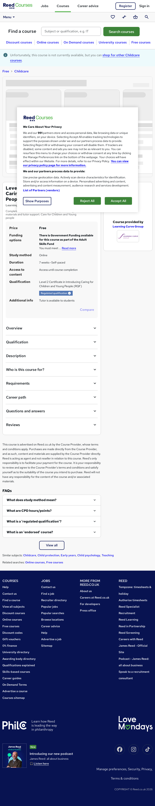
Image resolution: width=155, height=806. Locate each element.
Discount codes (12, 633)
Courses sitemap (13, 698)
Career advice (88, 6)
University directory (15, 652)
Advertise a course (14, 691)
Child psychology (88, 555)
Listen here (41, 763)
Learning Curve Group (128, 218)
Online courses (48, 42)
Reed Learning (128, 619)
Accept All (118, 201)
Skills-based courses (16, 672)
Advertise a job (51, 639)
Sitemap (46, 645)
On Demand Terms (14, 684)
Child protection (48, 555)
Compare (87, 310)
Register (125, 6)
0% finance (9, 645)
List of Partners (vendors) (41, 190)
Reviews (51, 424)
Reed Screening (129, 633)
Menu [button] (9, 17)
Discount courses (19, 42)
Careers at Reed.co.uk (94, 597)
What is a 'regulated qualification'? (34, 521)
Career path (51, 397)
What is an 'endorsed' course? (30, 532)
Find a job (47, 594)
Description (51, 355)
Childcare (21, 71)
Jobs (44, 6)
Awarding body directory (19, 659)
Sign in (144, 6)
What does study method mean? (32, 500)
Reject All (87, 201)
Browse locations (52, 619)
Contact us (9, 594)
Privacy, (147, 769)
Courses (63, 6)
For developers (90, 604)
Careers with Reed (131, 639)
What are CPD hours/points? (29, 511)
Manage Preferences (111, 769)
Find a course (22, 31)
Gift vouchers (11, 639)
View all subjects (13, 606)
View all (52, 545)
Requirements (51, 383)
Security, (134, 769)
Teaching (108, 555)
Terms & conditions (124, 778)
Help (5, 587)
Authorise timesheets (133, 600)
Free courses (141, 42)
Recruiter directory (54, 600)
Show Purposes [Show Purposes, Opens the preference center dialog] (37, 201)
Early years (68, 555)
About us (86, 591)
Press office (88, 610)
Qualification (51, 342)
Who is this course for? (51, 369)
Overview (51, 328)
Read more (69, 248)
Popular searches (52, 613)
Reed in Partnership (132, 626)
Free (5, 71)
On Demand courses (79, 42)
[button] (69, 293)
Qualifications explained (18, 665)
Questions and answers (51, 411)
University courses (113, 42)
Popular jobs (49, 606)
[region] (77, 159)
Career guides (11, 678)
